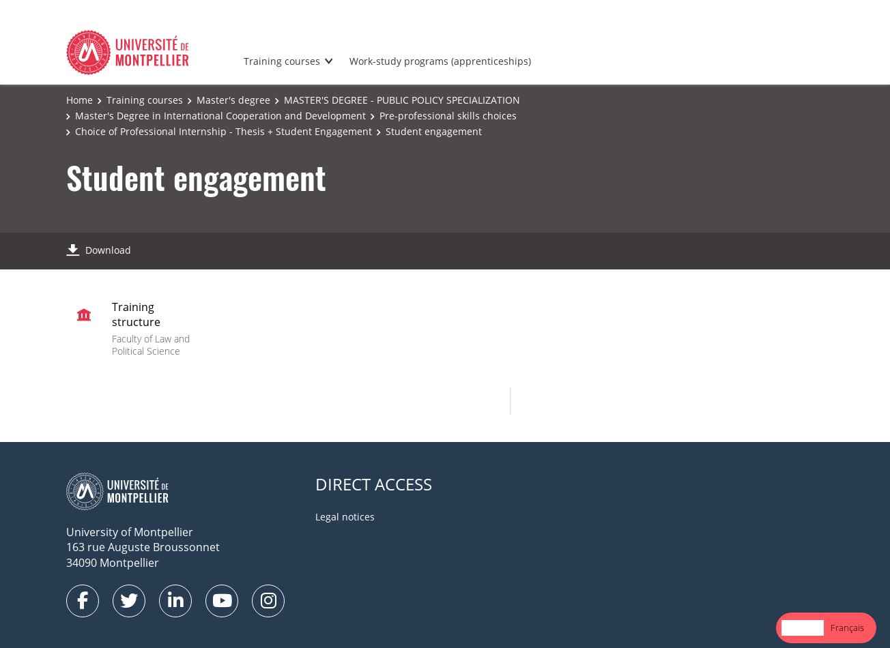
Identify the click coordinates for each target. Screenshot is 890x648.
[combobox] (802, 628)
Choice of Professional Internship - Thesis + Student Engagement (223, 131)
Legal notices (345, 516)
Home (79, 99)
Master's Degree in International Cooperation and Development (220, 115)
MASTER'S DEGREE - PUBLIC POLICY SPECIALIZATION (402, 99)
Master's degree (233, 99)
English (802, 627)
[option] (847, 628)
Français (847, 627)
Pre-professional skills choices (448, 115)
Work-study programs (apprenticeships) (440, 61)
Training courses (282, 61)
